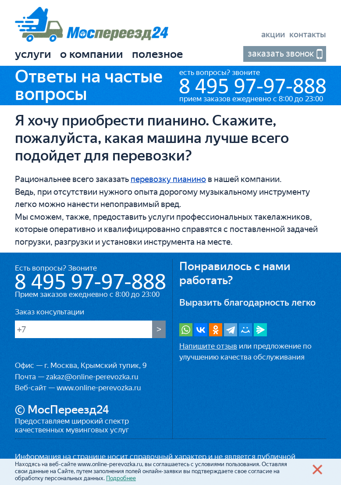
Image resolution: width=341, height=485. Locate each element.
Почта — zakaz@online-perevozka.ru (77, 376)
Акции (273, 34)
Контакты (307, 34)
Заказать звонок (281, 53)
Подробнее (121, 478)
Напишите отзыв (208, 346)
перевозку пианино (168, 179)
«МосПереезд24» (91, 26)
